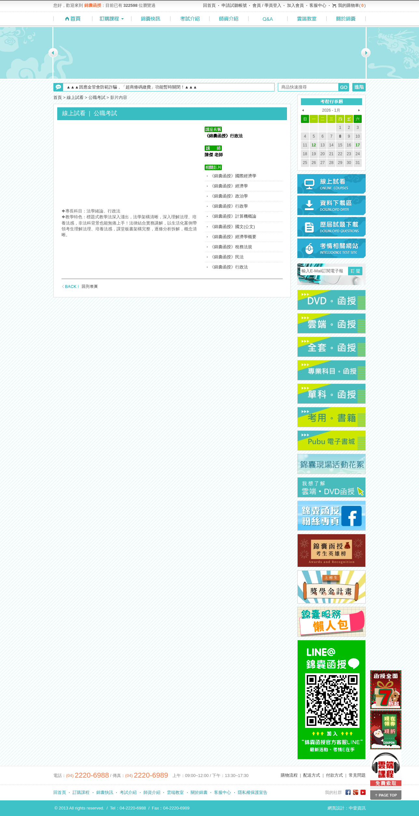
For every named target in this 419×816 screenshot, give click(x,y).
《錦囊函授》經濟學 (229, 186)
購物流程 (289, 775)
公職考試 (96, 97)
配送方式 (311, 775)
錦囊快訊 (104, 792)
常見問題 (357, 775)
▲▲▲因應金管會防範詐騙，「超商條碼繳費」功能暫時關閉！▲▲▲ (131, 87)
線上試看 (75, 97)
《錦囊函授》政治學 (229, 196)
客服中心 (317, 5)
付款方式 (334, 775)
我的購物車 (348, 5)
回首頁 (209, 5)
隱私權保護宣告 (252, 792)
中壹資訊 (357, 808)
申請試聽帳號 (234, 5)
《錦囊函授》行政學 (229, 206)
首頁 (57, 97)
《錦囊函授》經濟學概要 (233, 236)
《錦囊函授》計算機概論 (233, 216)
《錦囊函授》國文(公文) (232, 226)
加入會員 (295, 5)
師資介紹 (151, 792)
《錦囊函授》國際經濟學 (233, 175)
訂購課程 (81, 792)
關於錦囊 (199, 792)
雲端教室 (175, 792)
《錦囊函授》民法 (227, 256)
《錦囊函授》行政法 (229, 267)
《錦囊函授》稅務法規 (231, 246)
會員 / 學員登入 (266, 5)
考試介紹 (128, 792)
